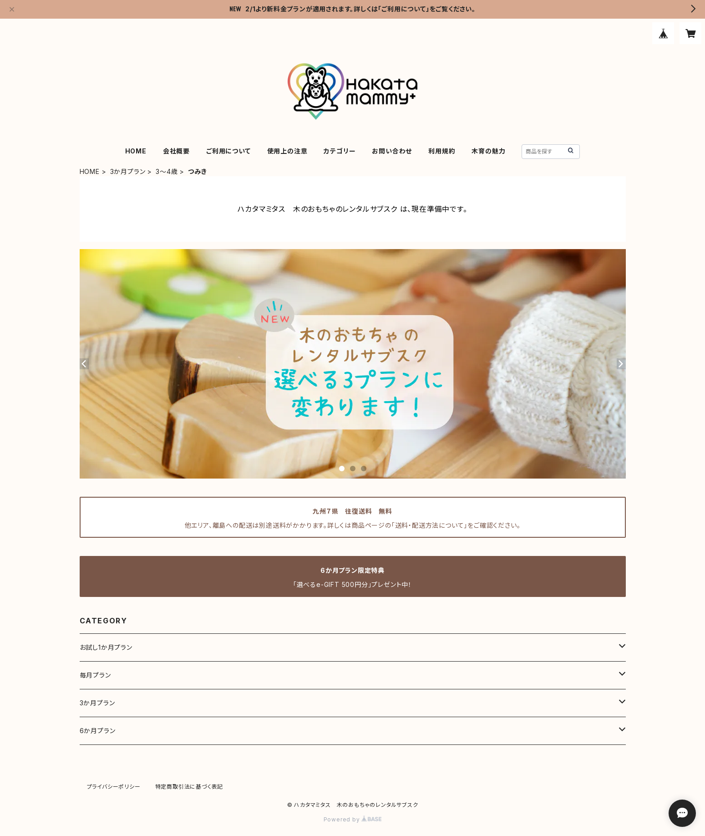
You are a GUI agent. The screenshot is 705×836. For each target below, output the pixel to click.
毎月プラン (95, 675)
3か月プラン (128, 171)
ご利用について (228, 151)
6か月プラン (98, 730)
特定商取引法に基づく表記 (189, 786)
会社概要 (176, 151)
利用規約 (441, 151)
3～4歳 (167, 171)
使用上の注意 (287, 151)
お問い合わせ (392, 151)
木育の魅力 (488, 151)
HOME (136, 151)
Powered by (353, 819)
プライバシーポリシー (114, 786)
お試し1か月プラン (106, 647)
